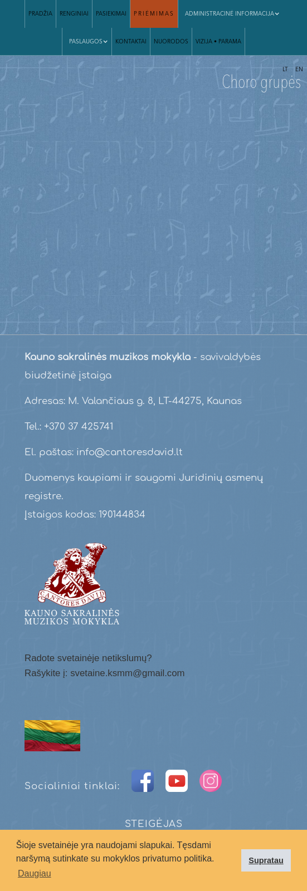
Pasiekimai (111, 14)
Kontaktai (131, 42)
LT (285, 69)
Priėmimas (154, 14)
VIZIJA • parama (218, 42)
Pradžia (40, 14)
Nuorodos (171, 42)
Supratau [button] (265, 860)
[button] (87, 41)
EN (299, 69)
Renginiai (74, 14)
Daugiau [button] (34, 873)
